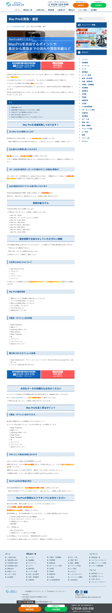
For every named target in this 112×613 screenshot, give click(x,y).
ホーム (9, 26)
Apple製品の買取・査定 (21, 26)
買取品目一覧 (31, 554)
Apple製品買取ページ (20, 397)
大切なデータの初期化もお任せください (24, 112)
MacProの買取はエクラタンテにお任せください (27, 117)
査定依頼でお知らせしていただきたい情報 (25, 110)
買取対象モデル (16, 107)
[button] (81, 5)
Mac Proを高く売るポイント (21, 114)
